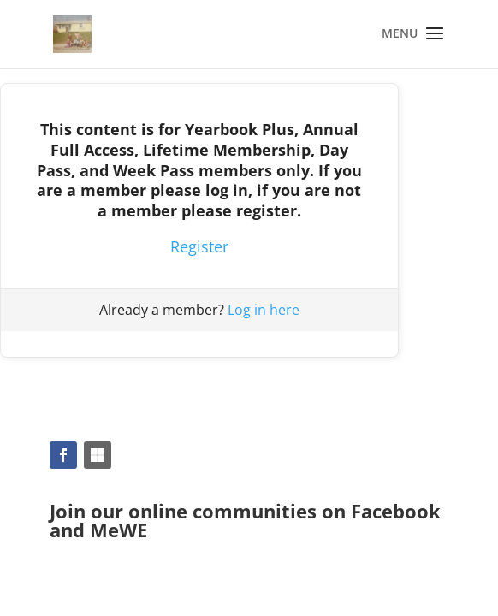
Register (199, 246)
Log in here (263, 309)
